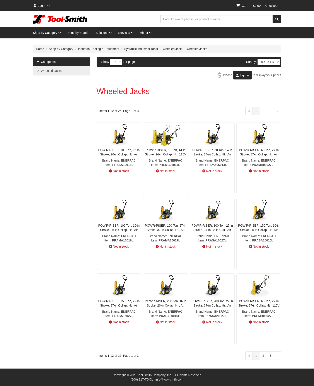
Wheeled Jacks (196, 49)
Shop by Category (47, 33)
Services (125, 33)
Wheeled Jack (172, 49)
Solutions (104, 33)
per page (129, 62)
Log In (41, 5)
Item (108, 165)
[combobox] (216, 19)
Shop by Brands (78, 32)
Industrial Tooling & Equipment (98, 49)
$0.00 (257, 5)
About (146, 33)
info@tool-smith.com (169, 379)
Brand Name (110, 160)
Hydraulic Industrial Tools (141, 49)
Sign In (242, 75)
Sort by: (251, 62)
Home (40, 49)
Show (105, 62)
